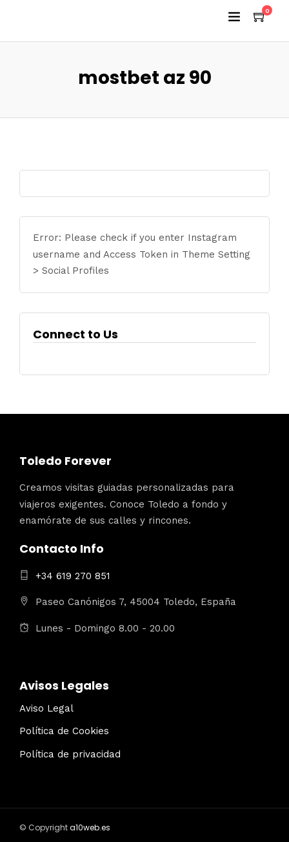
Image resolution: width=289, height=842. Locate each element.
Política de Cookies (64, 731)
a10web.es (90, 827)
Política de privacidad (70, 754)
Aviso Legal (46, 708)
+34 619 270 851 (72, 576)
